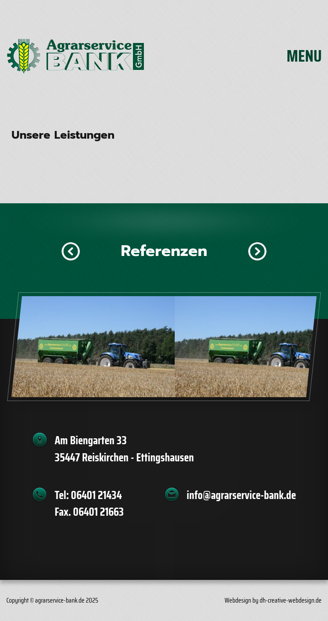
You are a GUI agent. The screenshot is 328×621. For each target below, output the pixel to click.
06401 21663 (98, 512)
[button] (70, 251)
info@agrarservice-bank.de (241, 495)
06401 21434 (96, 495)
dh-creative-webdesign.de (291, 600)
